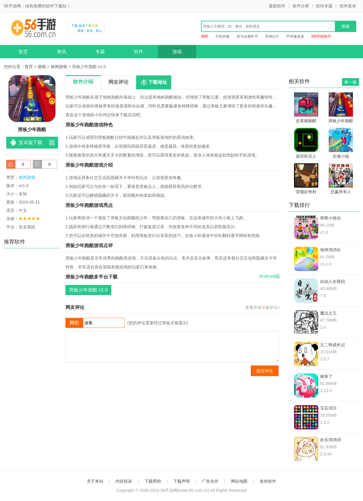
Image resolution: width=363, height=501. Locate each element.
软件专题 (324, 6)
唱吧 (204, 36)
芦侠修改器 (295, 36)
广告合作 (210, 481)
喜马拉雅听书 (247, 36)
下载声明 (181, 481)
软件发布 (348, 6)
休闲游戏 (59, 66)
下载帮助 (152, 481)
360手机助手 (321, 36)
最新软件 (277, 6)
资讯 (61, 51)
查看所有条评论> (262, 307)
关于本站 (95, 481)
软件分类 (301, 6)
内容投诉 (123, 481)
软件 (138, 51)
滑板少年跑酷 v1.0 (88, 289)
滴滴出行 (272, 36)
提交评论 (264, 370)
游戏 (177, 51)
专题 (100, 51)
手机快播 (222, 36)
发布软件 (268, 481)
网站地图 (239, 481)
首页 (23, 51)
